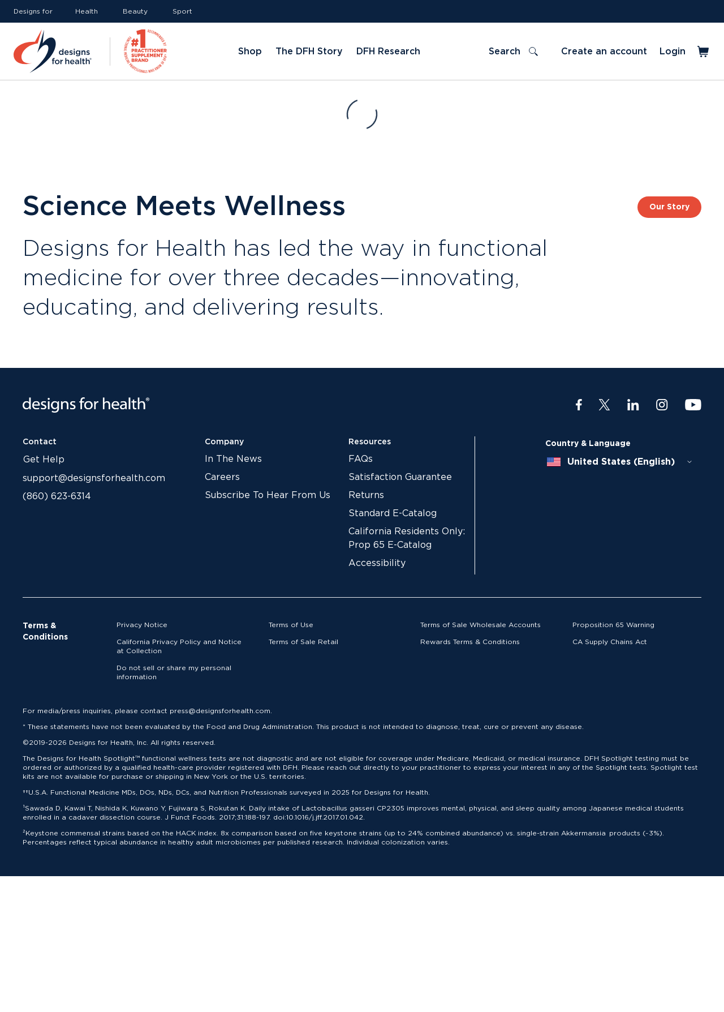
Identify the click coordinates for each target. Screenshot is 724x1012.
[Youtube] (693, 405)
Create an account (604, 51)
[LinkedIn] (633, 405)
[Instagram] (662, 405)
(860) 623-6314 (57, 496)
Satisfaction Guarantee (400, 477)
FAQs (360, 459)
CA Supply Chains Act (609, 641)
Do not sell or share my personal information (174, 672)
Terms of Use (291, 624)
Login (673, 51)
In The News (233, 459)
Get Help (43, 459)
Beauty (135, 11)
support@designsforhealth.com (94, 478)
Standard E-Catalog (392, 513)
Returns (366, 495)
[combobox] (619, 462)
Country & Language (588, 444)
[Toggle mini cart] (703, 51)
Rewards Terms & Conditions (470, 641)
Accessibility (377, 563)
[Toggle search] (513, 51)
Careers (222, 477)
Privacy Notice (142, 624)
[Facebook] (579, 405)
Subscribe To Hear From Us (267, 495)
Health (86, 11)
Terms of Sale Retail (303, 641)
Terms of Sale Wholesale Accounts (480, 624)
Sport (182, 11)
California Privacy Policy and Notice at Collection (179, 646)
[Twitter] (604, 405)
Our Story (669, 207)
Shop (250, 51)
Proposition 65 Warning (613, 624)
